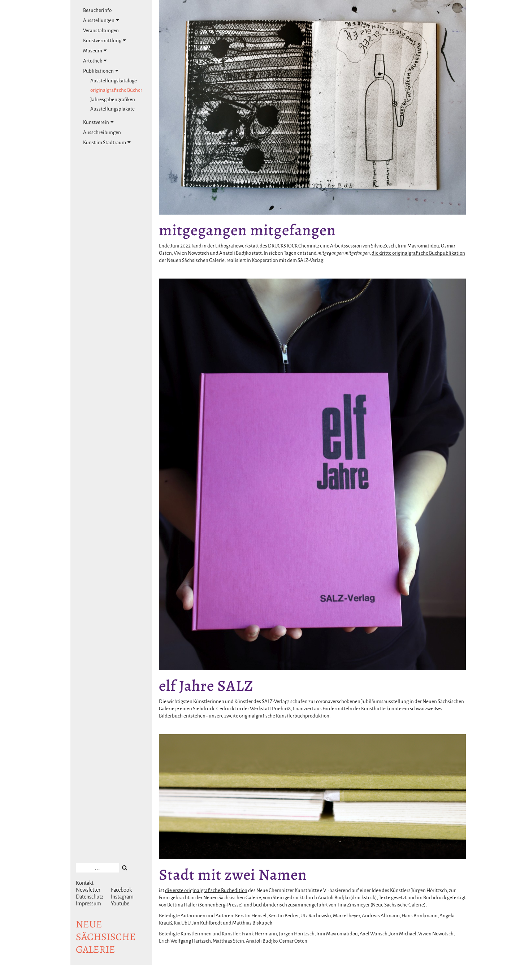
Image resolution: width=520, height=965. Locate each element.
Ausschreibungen (102, 132)
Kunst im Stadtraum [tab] (107, 142)
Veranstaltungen (101, 30)
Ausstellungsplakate (112, 109)
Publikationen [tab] (100, 71)
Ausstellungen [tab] (101, 20)
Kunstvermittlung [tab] (104, 40)
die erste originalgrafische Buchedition (206, 890)
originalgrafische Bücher (116, 90)
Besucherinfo (97, 10)
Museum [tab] (95, 50)
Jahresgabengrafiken (112, 99)
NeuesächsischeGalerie (106, 936)
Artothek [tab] (95, 61)
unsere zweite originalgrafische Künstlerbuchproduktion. (269, 716)
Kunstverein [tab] (98, 122)
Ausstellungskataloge (113, 80)
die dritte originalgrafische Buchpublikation (418, 253)
